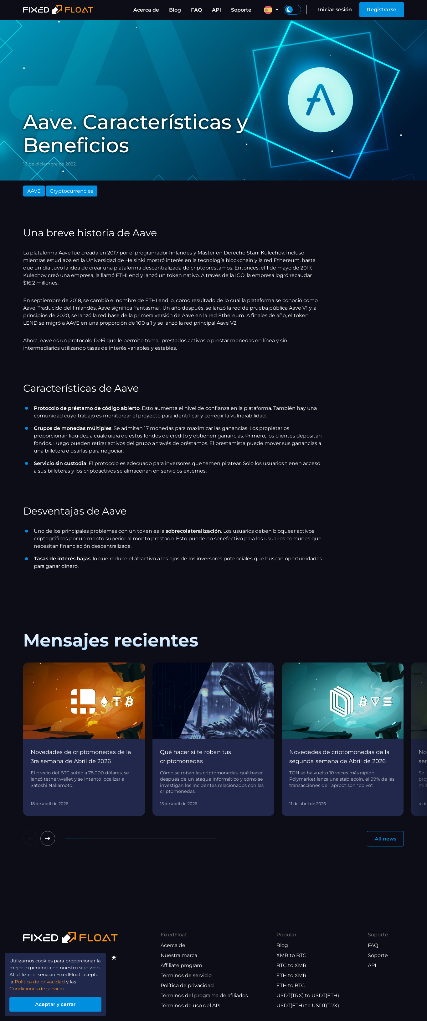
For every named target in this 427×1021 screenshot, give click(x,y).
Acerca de (146, 10)
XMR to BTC (291, 956)
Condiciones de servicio (39, 987)
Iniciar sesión (335, 10)
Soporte (241, 10)
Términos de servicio (186, 976)
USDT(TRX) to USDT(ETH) (307, 996)
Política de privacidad (187, 986)
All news (385, 839)
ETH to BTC (290, 986)
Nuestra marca (179, 956)
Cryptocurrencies (71, 191)
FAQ (196, 10)
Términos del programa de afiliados (204, 996)
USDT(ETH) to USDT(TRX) (307, 1006)
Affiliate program (181, 966)
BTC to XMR (291, 966)
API (216, 10)
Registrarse (381, 10)
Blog (175, 10)
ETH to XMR (291, 976)
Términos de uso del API (191, 1006)
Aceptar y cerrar (59, 1003)
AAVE (34, 191)
